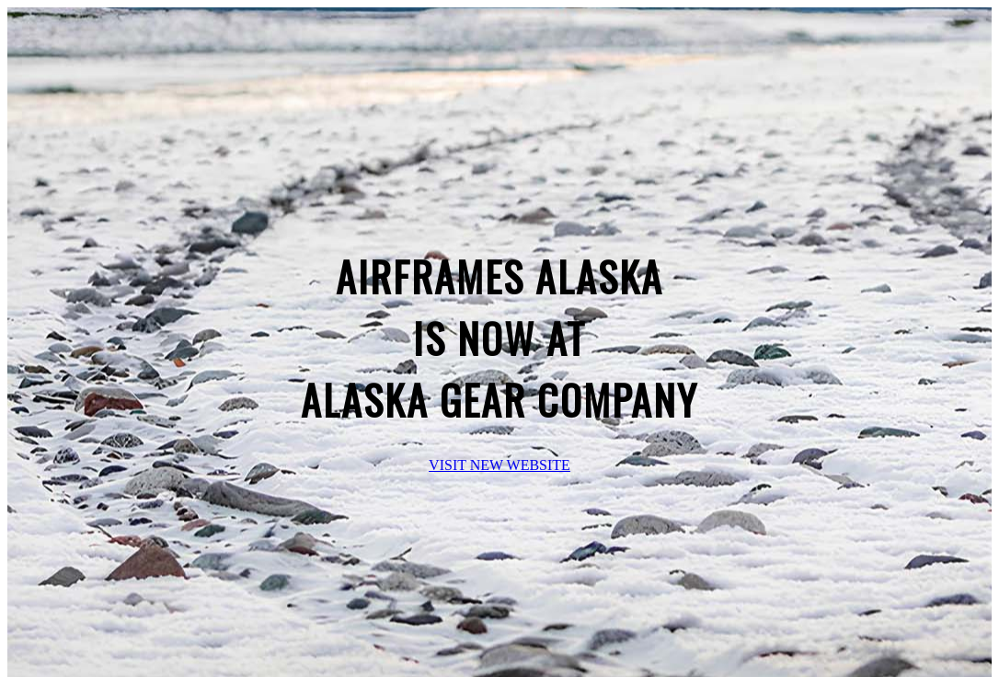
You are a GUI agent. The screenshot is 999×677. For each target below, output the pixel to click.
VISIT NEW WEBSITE (499, 465)
